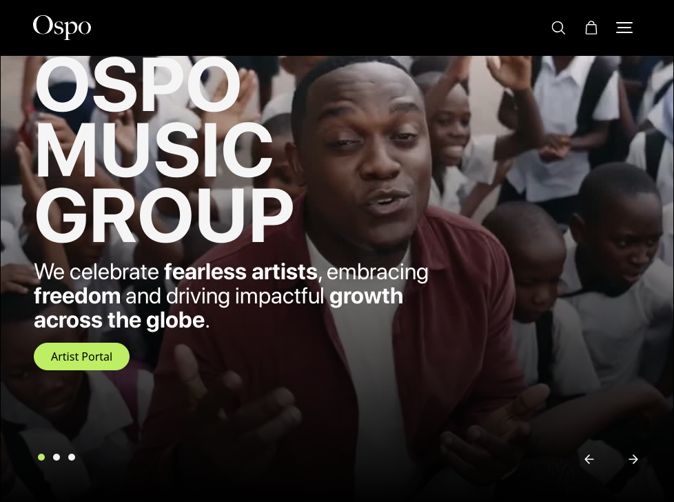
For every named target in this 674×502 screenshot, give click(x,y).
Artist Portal (81, 356)
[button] (591, 27)
